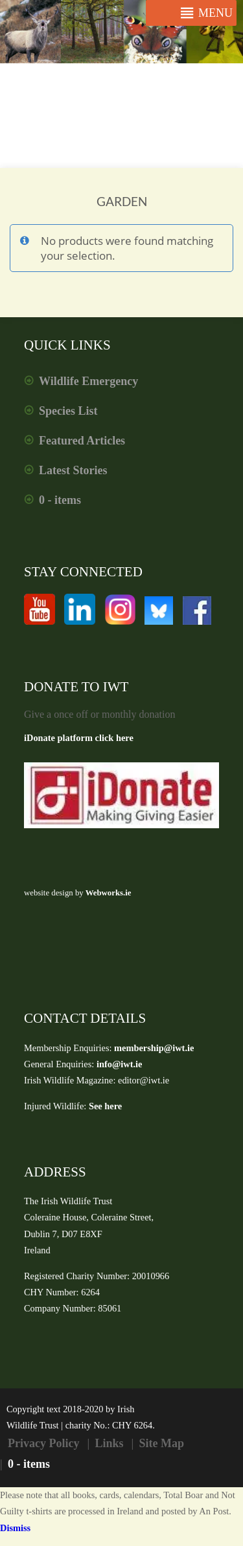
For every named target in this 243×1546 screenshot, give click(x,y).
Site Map (162, 1443)
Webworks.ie (108, 892)
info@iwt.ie (120, 1064)
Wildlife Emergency (88, 381)
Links (109, 1443)
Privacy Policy (43, 1443)
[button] (215, 13)
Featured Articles (82, 440)
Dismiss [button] (15, 1528)
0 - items (60, 500)
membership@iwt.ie (154, 1048)
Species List (68, 410)
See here (105, 1106)
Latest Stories (73, 470)
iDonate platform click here (78, 738)
